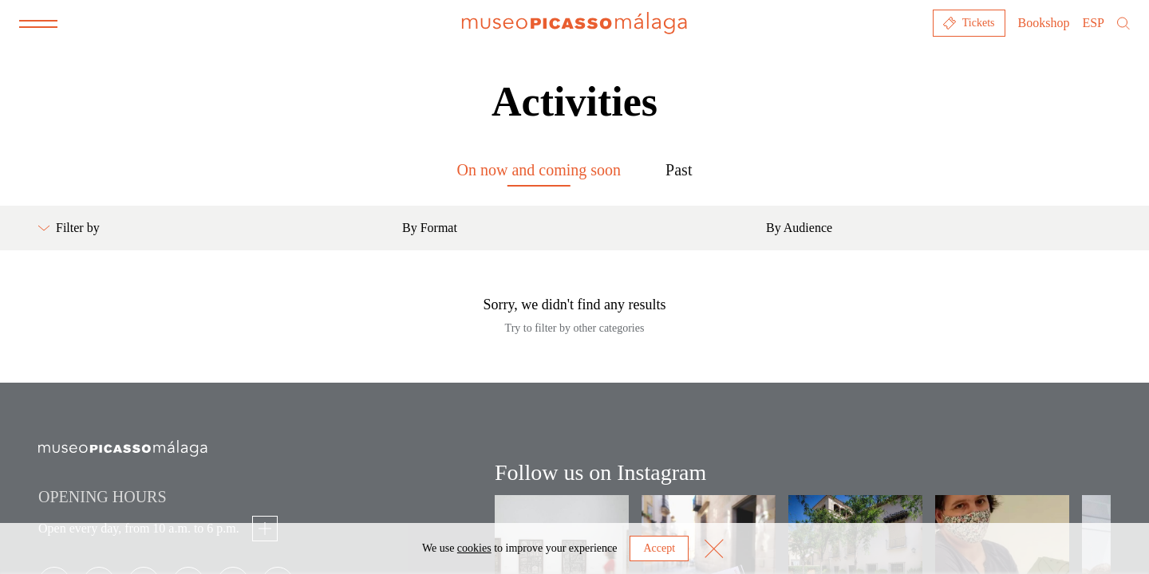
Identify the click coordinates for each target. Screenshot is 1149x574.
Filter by (69, 227)
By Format (429, 227)
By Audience (799, 227)
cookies (474, 548)
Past (678, 170)
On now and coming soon (539, 170)
